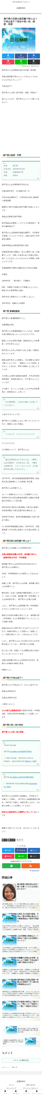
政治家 (12, 840)
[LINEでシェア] (21, 61)
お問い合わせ (30, 1085)
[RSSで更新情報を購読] (30, 865)
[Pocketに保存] (8, 61)
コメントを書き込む (21, 1060)
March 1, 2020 (31, 761)
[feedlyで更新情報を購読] (11, 865)
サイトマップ (11, 1088)
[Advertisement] (21, 128)
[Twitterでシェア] (8, 56)
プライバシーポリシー (30, 1088)
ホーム (11, 1085)
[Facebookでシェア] (21, 56)
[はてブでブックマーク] (34, 56)
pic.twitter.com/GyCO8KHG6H (21, 777)
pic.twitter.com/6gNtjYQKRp (21, 751)
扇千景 (20, 840)
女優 (4, 840)
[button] (34, 61)
